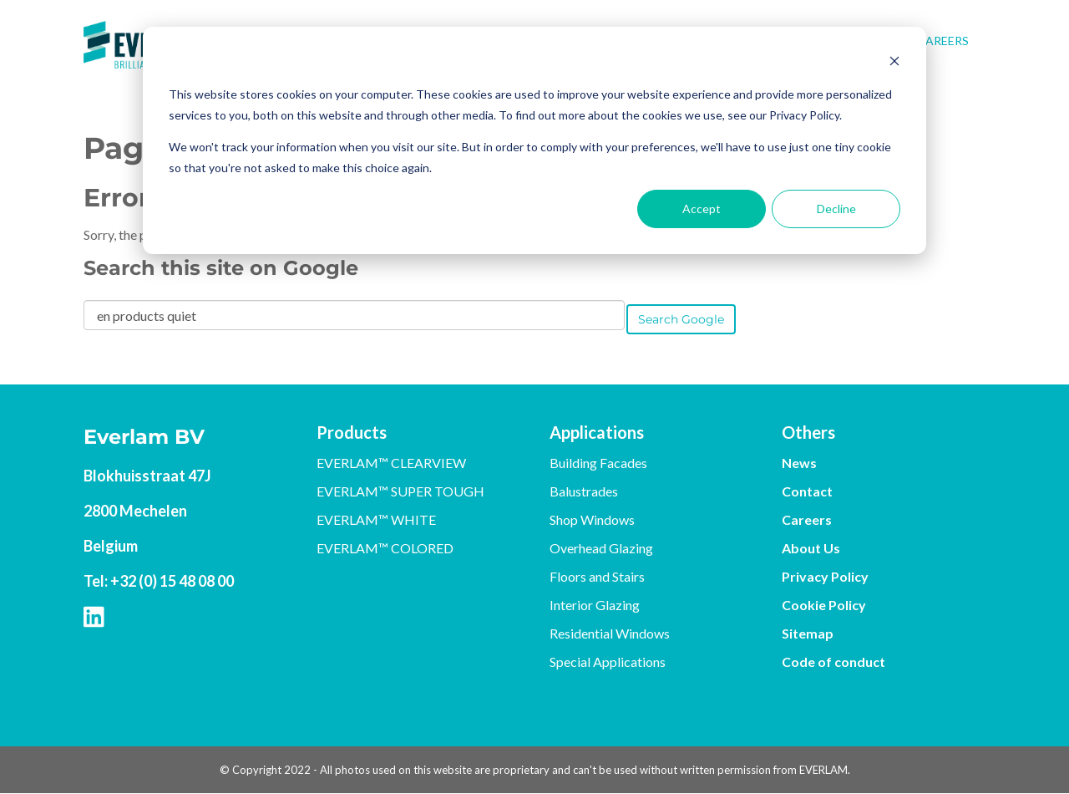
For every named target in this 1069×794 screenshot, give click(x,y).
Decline (836, 208)
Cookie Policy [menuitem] (824, 605)
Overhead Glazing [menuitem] (601, 548)
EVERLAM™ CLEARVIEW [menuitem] (391, 463)
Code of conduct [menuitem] (833, 661)
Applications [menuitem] (597, 432)
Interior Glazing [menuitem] (595, 605)
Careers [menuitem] (943, 40)
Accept (701, 208)
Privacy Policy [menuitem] (825, 576)
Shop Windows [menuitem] (592, 519)
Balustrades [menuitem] (584, 491)
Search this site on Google (221, 268)
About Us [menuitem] (811, 548)
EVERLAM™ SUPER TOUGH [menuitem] (400, 491)
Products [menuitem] (352, 432)
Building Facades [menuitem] (598, 463)
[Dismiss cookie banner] (894, 63)
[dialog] (534, 140)
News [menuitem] (799, 463)
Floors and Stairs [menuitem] (597, 576)
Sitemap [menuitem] (807, 633)
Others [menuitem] (808, 432)
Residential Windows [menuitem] (610, 633)
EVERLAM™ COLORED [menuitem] (385, 548)
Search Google (681, 319)
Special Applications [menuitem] (608, 661)
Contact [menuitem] (807, 491)
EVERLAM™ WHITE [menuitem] (376, 519)
